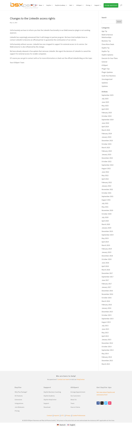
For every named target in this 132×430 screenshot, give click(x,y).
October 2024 (106, 116)
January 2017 (106, 287)
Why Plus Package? (21, 392)
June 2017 (105, 280)
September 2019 (107, 235)
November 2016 (107, 294)
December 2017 (107, 273)
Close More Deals (108, 44)
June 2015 (105, 329)
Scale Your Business (109, 76)
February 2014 (107, 357)
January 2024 (106, 137)
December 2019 (107, 231)
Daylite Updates (107, 55)
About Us (74, 400)
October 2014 (106, 346)
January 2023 (106, 154)
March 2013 (106, 364)
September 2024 (107, 119)
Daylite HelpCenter (50, 400)
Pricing (88, 5)
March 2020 (106, 224)
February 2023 (107, 151)
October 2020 (106, 214)
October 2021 (106, 193)
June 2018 (105, 263)
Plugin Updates (107, 72)
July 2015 (105, 325)
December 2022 (107, 158)
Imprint (56, 415)
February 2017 (107, 284)
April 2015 (105, 336)
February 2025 (107, 112)
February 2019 (107, 249)
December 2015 (107, 311)
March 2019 (106, 245)
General (104, 62)
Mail (70, 5)
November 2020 (107, 210)
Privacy (68, 415)
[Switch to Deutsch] (61, 424)
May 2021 (105, 207)
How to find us (75, 407)
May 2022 (105, 175)
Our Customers (76, 396)
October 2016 (106, 298)
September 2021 (107, 196)
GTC (62, 415)
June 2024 (105, 123)
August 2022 (106, 168)
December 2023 (107, 140)
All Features (19, 396)
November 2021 (107, 189)
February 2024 (107, 133)
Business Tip (106, 41)
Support (96, 5)
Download (47, 407)
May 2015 (105, 332)
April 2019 (105, 242)
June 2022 (105, 172)
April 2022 (105, 179)
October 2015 (106, 315)
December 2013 (107, 360)
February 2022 (107, 182)
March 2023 (106, 147)
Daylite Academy (60, 5)
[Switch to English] (71, 424)
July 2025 (105, 98)
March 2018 (106, 270)
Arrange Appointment (78, 392)
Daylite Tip (105, 48)
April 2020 (105, 221)
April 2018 (105, 266)
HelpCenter (80, 379)
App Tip (104, 31)
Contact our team (63, 379)
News (40, 5)
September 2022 (107, 165)
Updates (105, 83)
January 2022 (106, 186)
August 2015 (106, 322)
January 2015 (106, 339)
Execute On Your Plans (110, 58)
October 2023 (106, 144)
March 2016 (106, 301)
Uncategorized (107, 79)
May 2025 (105, 105)
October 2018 (106, 259)
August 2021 (106, 200)
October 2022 (106, 161)
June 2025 (105, 102)
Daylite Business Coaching (52, 392)
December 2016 (107, 291)
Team (72, 403)
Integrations (19, 403)
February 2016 (107, 305)
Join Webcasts (19, 407)
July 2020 (105, 217)
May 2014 (105, 353)
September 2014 (107, 350)
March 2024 (106, 130)
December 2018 (107, 256)
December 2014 (107, 343)
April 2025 (105, 109)
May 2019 (105, 238)
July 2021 (105, 203)
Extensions (18, 400)
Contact (49, 415)
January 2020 (106, 228)
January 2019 (106, 252)
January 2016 (106, 308)
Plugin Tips (106, 69)
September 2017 (107, 277)
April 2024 (105, 126)
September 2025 (107, 95)
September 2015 (107, 318)
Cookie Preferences (78, 415)
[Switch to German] (32, 7)
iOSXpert (79, 5)
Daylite (48, 5)
